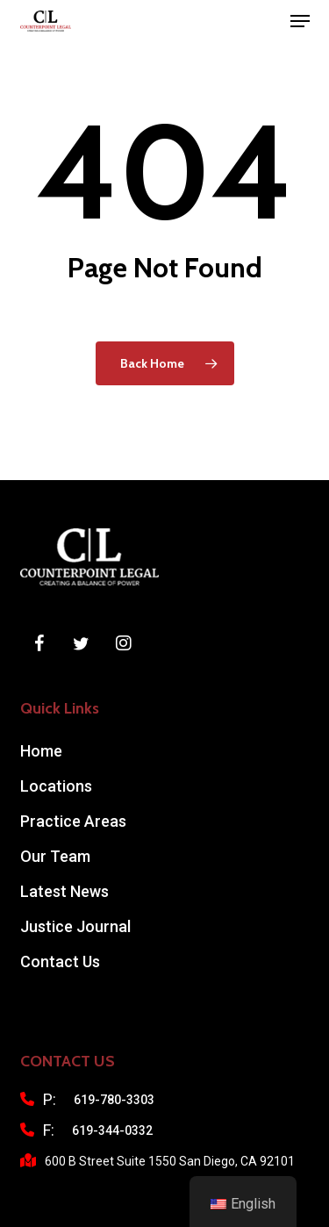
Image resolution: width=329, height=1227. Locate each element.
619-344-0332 (112, 1130)
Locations (56, 786)
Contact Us (60, 961)
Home (41, 751)
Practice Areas (73, 821)
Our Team (55, 856)
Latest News (64, 891)
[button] (300, 21)
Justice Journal (75, 926)
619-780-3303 (114, 1100)
